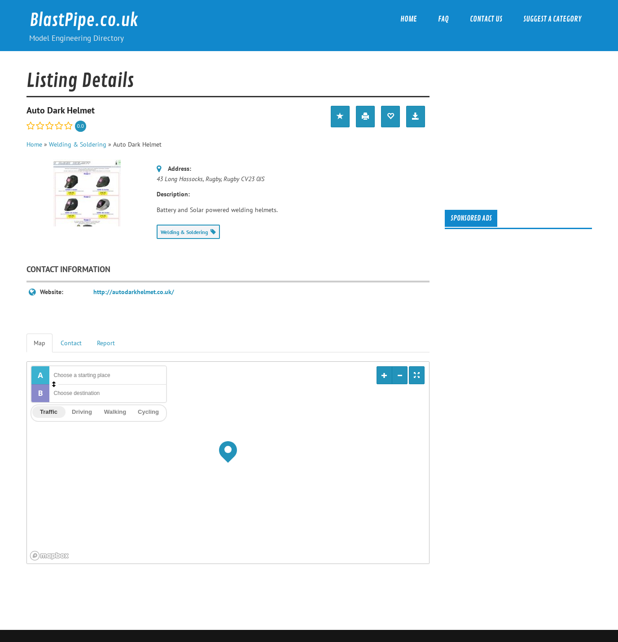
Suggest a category (552, 19)
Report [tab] (106, 343)
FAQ (443, 19)
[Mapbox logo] (49, 556)
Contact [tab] (71, 343)
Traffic (48, 411)
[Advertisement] (523, 128)
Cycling (148, 411)
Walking (115, 411)
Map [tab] (39, 343)
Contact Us (486, 19)
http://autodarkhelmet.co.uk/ (133, 292)
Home (408, 19)
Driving (82, 411)
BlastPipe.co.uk (84, 20)
